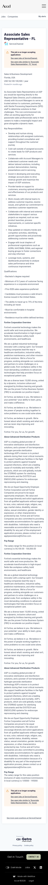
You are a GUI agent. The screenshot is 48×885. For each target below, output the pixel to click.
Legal (31, 881)
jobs (3, 16)
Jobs (27, 867)
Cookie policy (28, 845)
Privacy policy (17, 845)
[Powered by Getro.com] (24, 839)
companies (13, 16)
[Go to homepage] (6, 6)
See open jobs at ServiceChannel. (24, 58)
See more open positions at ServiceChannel (24, 818)
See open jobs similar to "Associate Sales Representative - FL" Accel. (25, 63)
